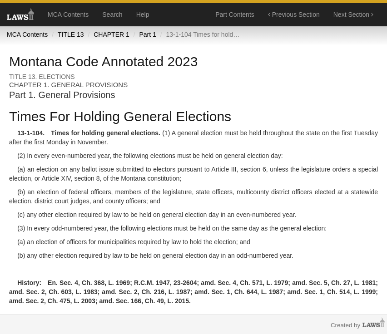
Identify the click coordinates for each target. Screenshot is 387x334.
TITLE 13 (71, 34)
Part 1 (147, 34)
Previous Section (294, 14)
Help (142, 14)
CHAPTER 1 (111, 34)
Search (112, 14)
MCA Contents (68, 14)
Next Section (353, 14)
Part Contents (234, 14)
